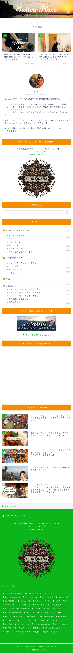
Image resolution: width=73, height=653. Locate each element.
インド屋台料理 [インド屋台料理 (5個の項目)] (56, 605)
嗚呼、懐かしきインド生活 (39, 251)
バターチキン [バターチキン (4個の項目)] (10, 620)
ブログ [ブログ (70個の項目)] (8, 624)
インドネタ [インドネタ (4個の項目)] (25, 605)
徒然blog (38, 285)
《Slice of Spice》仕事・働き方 (39, 295)
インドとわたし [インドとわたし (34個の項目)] (31, 597)
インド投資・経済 (39, 235)
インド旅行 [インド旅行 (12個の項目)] (60, 609)
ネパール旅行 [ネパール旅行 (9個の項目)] (63, 616)
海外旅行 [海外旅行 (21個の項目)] (9, 632)
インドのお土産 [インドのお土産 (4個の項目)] (63, 597)
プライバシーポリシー (27, 646)
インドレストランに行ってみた (39, 263)
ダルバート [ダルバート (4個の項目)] (64, 612)
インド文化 (39, 238)
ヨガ (38, 279)
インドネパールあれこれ (38, 230)
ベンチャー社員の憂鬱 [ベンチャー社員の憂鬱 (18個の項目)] (42, 624)
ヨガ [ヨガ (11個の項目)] (24, 628)
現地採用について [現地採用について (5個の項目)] (24, 632)
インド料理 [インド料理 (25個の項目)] (24, 609)
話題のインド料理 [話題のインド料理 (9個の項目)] (41, 632)
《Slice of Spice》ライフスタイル (39, 292)
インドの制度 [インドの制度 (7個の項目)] (10, 601)
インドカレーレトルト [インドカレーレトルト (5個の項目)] (42, 601)
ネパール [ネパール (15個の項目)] (33, 616)
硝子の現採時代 (39, 302)
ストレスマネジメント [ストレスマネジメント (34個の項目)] (47, 612)
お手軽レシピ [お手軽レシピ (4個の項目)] (22, 593)
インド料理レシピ (39, 266)
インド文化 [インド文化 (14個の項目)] (9, 609)
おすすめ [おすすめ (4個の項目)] (8, 593)
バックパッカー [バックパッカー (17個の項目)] (26, 620)
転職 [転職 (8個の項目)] (55, 632)
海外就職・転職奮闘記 (39, 299)
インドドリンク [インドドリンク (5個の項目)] (10, 605)
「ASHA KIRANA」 (37, 529)
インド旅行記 (39, 242)
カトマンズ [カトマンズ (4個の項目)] (30, 612)
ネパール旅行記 (39, 248)
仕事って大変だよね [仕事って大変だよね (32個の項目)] (52, 628)
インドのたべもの (38, 258)
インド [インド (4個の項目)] (49, 593)
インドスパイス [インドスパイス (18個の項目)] (61, 601)
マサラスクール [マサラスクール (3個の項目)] (10, 628)
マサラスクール (39, 272)
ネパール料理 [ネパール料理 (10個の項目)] (47, 616)
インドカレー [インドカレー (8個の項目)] (25, 601)
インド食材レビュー (39, 269)
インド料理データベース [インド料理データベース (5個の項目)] (41, 609)
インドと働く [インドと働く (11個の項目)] (47, 597)
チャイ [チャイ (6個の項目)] (8, 616)
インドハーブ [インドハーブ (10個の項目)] (39, 605)
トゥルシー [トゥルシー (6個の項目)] (20, 616)
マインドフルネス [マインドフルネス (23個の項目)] (61, 624)
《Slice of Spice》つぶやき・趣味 (39, 289)
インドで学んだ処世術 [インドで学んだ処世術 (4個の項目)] (12, 597)
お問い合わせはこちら (46, 646)
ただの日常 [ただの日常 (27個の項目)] (36, 593)
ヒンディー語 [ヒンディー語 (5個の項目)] (54, 620)
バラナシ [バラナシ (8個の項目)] (40, 620)
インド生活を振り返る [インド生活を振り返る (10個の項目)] (13, 612)
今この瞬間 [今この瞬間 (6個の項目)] (35, 628)
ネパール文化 (39, 245)
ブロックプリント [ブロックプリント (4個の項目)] (22, 624)
